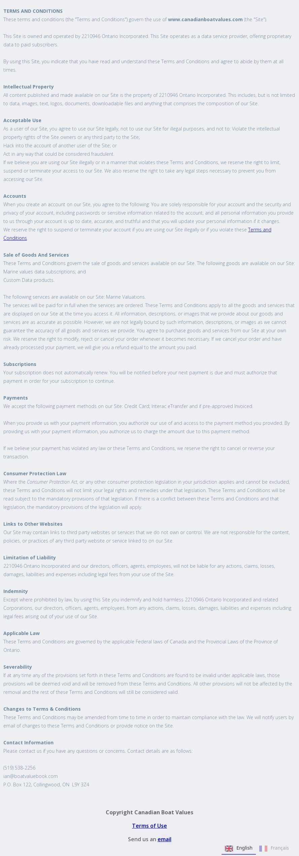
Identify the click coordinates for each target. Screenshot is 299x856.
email (164, 839)
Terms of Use (149, 825)
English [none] (239, 849)
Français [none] (274, 849)
